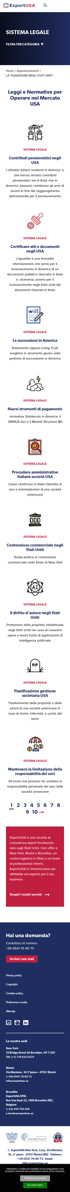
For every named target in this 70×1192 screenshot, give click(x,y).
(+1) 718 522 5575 (22, 1057)
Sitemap (10, 1011)
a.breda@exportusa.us (19, 1113)
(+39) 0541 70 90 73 (19, 1076)
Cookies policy (14, 993)
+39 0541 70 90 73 (55, 5)
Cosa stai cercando (45, 5)
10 (35, 812)
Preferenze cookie (35, 1178)
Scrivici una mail (22, 959)
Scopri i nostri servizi (26, 894)
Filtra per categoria (23, 44)
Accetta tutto (35, 1185)
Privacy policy (14, 975)
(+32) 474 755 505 (18, 1109)
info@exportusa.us (17, 1081)
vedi (35, 158)
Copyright (11, 984)
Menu (65, 5)
